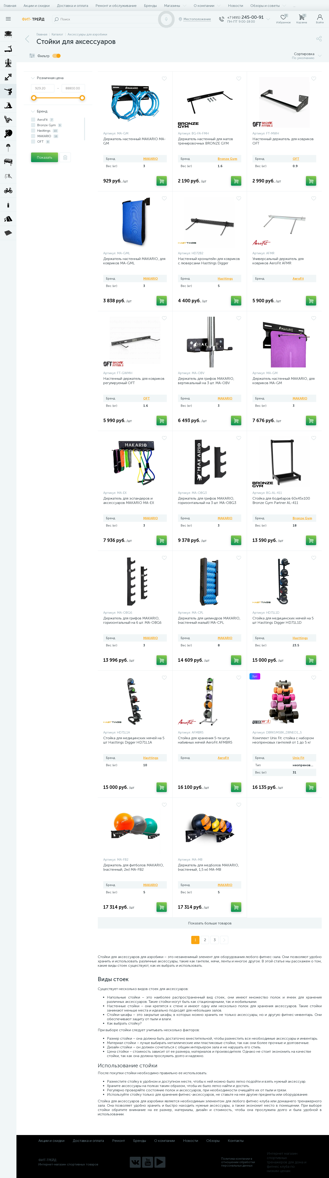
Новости (235, 5)
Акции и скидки (37, 5)
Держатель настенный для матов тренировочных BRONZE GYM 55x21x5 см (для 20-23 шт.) (205, 143)
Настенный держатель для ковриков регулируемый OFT (133, 380)
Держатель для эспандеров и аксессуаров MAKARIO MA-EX (128, 500)
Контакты (236, 1140)
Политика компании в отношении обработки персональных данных (238, 1162)
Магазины (175, 5)
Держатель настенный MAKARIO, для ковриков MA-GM (283, 380)
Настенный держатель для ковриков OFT (283, 141)
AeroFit (298, 279)
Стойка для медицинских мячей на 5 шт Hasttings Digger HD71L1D (283, 620)
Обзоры (213, 1140)
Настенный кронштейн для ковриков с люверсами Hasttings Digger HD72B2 (209, 263)
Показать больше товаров (210, 923)
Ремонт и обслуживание (116, 5)
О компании (207, 5)
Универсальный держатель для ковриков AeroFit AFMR (278, 261)
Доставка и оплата (72, 5)
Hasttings (225, 279)
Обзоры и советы (268, 5)
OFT (296, 159)
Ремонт (118, 1140)
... (294, 5)
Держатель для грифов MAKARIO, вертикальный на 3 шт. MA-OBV (206, 380)
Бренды (150, 5)
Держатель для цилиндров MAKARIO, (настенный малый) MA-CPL (209, 620)
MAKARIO (150, 159)
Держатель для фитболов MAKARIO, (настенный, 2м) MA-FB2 (133, 867)
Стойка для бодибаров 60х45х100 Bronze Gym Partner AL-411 (281, 500)
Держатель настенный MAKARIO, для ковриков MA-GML (134, 261)
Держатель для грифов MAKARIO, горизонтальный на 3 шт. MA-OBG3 (207, 500)
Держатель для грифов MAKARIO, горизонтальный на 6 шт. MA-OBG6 (132, 620)
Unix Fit (298, 758)
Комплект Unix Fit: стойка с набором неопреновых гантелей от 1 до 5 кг (283, 740)
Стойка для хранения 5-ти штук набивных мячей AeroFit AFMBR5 (205, 740)
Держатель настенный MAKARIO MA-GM (134, 141)
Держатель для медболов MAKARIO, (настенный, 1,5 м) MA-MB (208, 867)
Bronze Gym (227, 159)
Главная (10, 5)
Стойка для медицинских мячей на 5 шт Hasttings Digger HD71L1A (133, 740)
